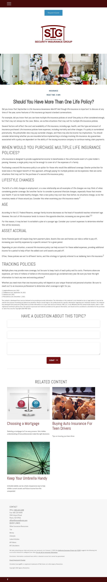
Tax (11, 529)
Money (12, 533)
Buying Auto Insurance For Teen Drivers (72, 426)
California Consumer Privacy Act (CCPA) (69, 550)
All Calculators (14, 545)
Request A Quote (53, 13)
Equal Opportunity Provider (17, 560)
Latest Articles (14, 539)
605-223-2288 (19, 510)
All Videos (13, 542)
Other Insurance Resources (19, 526)
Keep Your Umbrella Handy (27, 478)
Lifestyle (12, 536)
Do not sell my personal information (47, 552)
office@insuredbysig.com (18, 520)
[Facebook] (7, 579)
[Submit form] (51, 360)
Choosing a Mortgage (23, 423)
